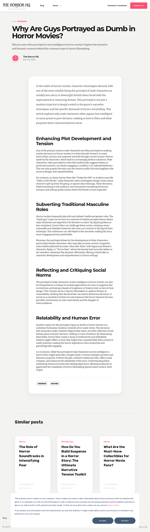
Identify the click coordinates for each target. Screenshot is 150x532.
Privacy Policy (113, 505)
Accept (102, 520)
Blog (5, 518)
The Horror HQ (31, 56)
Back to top (142, 527)
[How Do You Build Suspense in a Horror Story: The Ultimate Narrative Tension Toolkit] (75, 465)
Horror (42, 384)
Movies (54, 384)
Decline (124, 520)
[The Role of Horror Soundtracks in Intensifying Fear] (33, 465)
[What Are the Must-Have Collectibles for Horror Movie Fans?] (117, 465)
